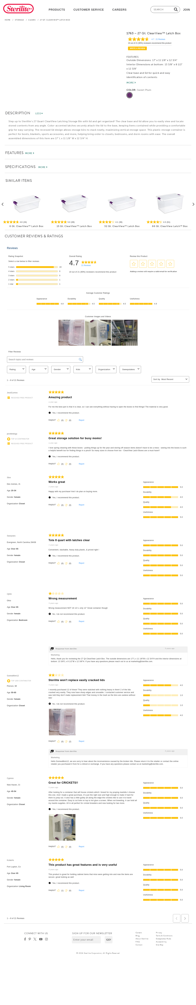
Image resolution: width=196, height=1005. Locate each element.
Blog (138, 935)
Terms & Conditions (164, 935)
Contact (139, 944)
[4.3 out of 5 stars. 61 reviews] (170, 222)
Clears (32, 20)
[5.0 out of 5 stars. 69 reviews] (74, 222)
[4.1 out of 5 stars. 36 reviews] (122, 222)
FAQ (138, 941)
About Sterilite (142, 938)
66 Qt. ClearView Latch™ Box (170, 226)
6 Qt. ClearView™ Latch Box (26, 226)
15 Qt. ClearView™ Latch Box (74, 226)
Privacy (159, 932)
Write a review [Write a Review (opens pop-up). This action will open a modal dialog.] (137, 48)
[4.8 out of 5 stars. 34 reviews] (26, 222)
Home (7, 20)
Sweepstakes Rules (163, 938)
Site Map (159, 944)
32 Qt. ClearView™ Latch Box (122, 226)
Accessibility (161, 941)
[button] (109, 939)
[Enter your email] (86, 939)
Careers (139, 932)
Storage (19, 20)
